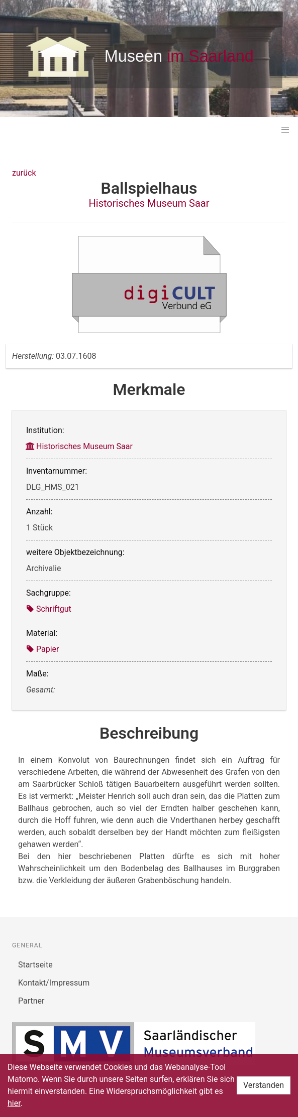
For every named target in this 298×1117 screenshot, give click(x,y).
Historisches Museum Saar (149, 203)
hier (14, 1103)
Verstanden (263, 1085)
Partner (31, 1001)
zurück (24, 173)
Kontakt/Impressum (53, 983)
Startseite (35, 964)
